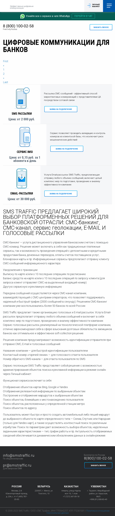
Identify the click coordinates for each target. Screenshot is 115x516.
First (5, 61)
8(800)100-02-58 (98, 458)
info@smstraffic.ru (18, 455)
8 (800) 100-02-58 (18, 26)
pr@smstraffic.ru (17, 465)
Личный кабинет (96, 5)
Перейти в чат (83, 16)
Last (5, 82)
